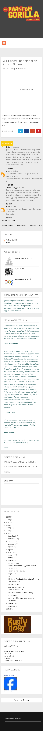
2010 (8, 525)
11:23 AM (9, 185)
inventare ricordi (13, 584)
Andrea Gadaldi (11, 240)
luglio (10, 549)
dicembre (11, 536)
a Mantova (12, 601)
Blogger (26, 700)
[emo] (8, 171)
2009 (8, 528)
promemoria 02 (13, 563)
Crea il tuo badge (8, 692)
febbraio (11, 603)
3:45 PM (9, 218)
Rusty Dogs (8, 658)
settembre (12, 544)
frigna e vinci (19, 269)
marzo (10, 560)
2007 (8, 533)
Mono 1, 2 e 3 (9, 656)
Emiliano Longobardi (9, 675)
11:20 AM (9, 168)
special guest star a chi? (24, 258)
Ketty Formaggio (12, 187)
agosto (11, 547)
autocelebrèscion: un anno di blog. (20, 592)
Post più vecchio (36, 225)
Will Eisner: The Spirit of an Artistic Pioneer (23, 579)
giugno (10, 552)
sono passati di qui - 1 (16, 587)
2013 (8, 517)
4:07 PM (9, 204)
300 (9, 576)
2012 (8, 520)
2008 (8, 530)
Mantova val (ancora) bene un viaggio (22, 598)
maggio (11, 555)
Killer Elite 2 (8, 653)
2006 (8, 609)
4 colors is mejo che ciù (16, 571)
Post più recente (7, 225)
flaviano (9, 147)
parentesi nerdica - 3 (15, 590)
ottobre (11, 541)
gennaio (11, 606)
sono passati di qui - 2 (23, 279)
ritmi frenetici (12, 595)
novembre (12, 539)
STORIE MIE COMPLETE (13, 660)
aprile (10, 558)
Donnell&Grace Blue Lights (14, 651)
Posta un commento (8, 220)
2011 (8, 522)
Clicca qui (7, 472)
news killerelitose (14, 582)
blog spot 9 (12, 573)
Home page (21, 225)
